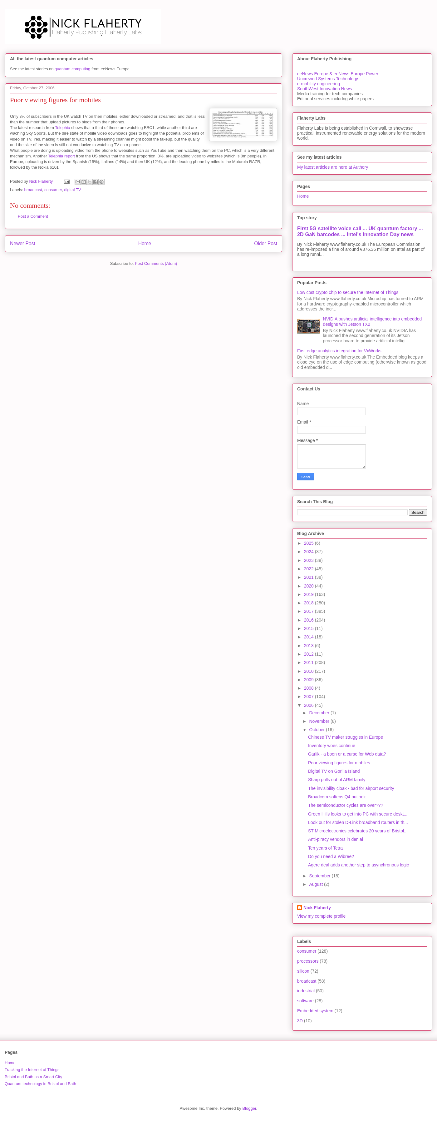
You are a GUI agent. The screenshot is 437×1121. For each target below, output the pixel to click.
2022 (309, 568)
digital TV (72, 189)
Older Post (265, 243)
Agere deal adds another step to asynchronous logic (358, 864)
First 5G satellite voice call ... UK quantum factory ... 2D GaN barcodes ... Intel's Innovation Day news (360, 231)
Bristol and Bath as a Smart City (33, 1076)
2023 (309, 560)
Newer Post (22, 243)
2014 (309, 636)
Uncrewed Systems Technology (327, 78)
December (319, 712)
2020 (309, 585)
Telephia (62, 127)
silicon (303, 971)
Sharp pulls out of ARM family (337, 779)
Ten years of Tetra (325, 848)
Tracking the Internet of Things (32, 1069)
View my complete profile (321, 916)
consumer (53, 189)
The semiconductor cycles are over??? (345, 805)
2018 (309, 602)
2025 (309, 543)
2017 (309, 611)
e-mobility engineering (318, 83)
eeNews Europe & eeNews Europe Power (337, 73)
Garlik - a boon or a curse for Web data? (347, 753)
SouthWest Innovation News (324, 88)
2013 (309, 645)
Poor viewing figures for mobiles (339, 762)
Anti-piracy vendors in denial (335, 839)
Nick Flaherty (317, 907)
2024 (309, 551)
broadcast (33, 189)
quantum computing (72, 69)
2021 (309, 577)
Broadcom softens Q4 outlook (337, 796)
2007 (309, 696)
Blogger (249, 1108)
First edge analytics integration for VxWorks (339, 350)
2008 (309, 688)
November (319, 721)
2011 (309, 662)
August (316, 884)
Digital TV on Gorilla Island (334, 771)
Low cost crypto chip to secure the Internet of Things (347, 292)
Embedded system (315, 1010)
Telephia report (61, 156)
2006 (309, 705)
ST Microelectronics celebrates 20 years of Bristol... (358, 830)
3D (300, 1020)
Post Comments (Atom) (156, 263)
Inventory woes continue (331, 745)
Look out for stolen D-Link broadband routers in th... (358, 822)
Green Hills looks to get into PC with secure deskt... (357, 813)
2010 (309, 671)
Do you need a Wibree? (331, 856)
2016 (309, 620)
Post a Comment (33, 216)
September (320, 875)
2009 (309, 679)
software (305, 1000)
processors (307, 961)
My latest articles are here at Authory (332, 167)
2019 (309, 594)
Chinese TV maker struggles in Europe (345, 737)
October (317, 729)
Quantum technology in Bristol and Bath (40, 1083)
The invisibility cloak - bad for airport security (351, 788)
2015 (309, 628)
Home (144, 243)
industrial (306, 990)
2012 (309, 654)
